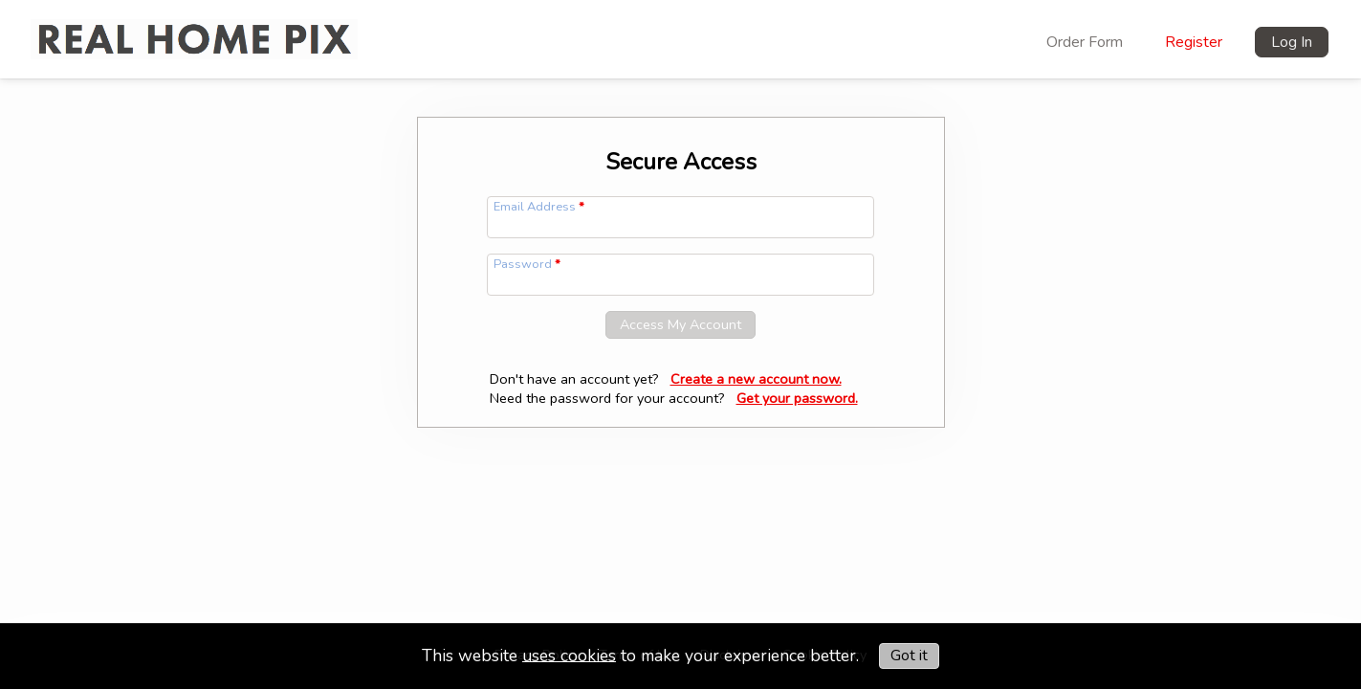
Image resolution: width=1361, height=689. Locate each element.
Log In (1291, 42)
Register (1193, 42)
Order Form (1084, 42)
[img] (194, 28)
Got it (909, 655)
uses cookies (569, 654)
